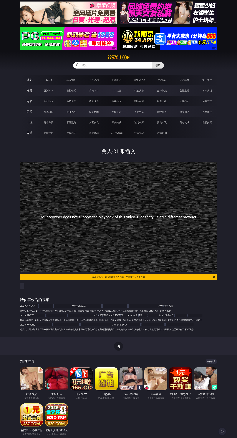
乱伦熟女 (184, 101)
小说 (30, 122)
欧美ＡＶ (94, 90)
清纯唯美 (162, 111)
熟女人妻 (139, 90)
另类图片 (207, 111)
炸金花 (162, 80)
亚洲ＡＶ (48, 90)
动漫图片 (116, 111)
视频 (30, 90)
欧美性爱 (116, 101)
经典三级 (162, 101)
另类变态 (207, 101)
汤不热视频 (117, 133)
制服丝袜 (139, 101)
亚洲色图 (71, 111)
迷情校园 (139, 122)
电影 (30, 101)
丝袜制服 (162, 90)
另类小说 (162, 122)
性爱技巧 (207, 122)
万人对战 (94, 80)
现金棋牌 (184, 80)
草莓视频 (94, 133)
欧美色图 (94, 111)
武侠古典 (116, 122)
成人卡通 (94, 101)
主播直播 (184, 90)
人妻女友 (94, 122)
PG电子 (49, 80)
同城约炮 (48, 133)
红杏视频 (139, 133)
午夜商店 (71, 133)
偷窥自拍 (48, 111)
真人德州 (71, 80)
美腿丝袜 (139, 111)
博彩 (30, 80)
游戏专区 (116, 80)
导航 (30, 133)
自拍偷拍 (71, 90)
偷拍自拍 (71, 101)
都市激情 (48, 122)
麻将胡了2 (139, 80)
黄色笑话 (184, 122)
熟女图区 (184, 111)
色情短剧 (162, 133)
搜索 (158, 65)
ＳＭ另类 (207, 90)
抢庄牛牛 (207, 80)
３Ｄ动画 (116, 90)
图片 (30, 112)
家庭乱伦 (71, 122)
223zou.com (118, 58)
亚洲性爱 (48, 101)
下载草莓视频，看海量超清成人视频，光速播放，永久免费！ (152, 277)
